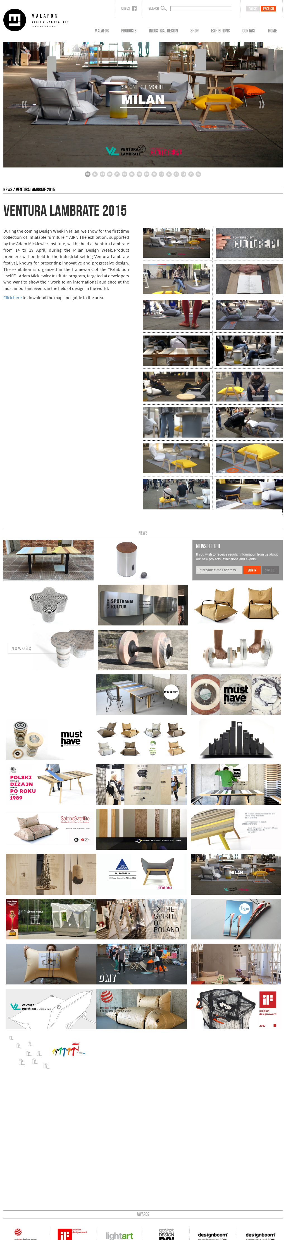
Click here (12, 297)
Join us (129, 8)
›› (261, 104)
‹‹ (24, 104)
